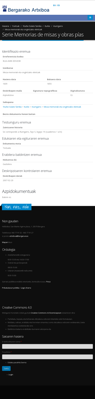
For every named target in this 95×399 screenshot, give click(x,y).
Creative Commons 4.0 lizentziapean (46, 313)
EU (54, 5)
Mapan (5, 242)
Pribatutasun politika (10, 288)
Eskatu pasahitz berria (17, 362)
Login (11, 374)
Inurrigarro (58, 26)
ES (59, 5)
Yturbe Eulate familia (32, 26)
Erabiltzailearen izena (12, 342)
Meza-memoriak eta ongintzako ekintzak (23, 29)
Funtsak (15, 26)
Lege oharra (26, 288)
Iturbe (47, 26)
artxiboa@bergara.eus (18, 236)
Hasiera (5, 26)
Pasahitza (7, 352)
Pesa (48, 281)
